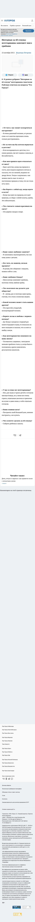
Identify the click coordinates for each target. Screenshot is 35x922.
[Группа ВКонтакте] (3, 779)
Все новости (4, 25)
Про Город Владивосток (8, 766)
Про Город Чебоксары (8, 726)
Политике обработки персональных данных (9, 34)
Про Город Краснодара (8, 770)
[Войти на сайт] (32, 20)
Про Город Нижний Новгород (10, 759)
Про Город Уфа (6, 755)
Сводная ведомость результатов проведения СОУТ (15, 802)
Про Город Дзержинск (8, 763)
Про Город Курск (6, 748)
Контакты (4, 799)
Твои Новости (5, 744)
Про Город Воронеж (7, 737)
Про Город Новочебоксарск (9, 729)
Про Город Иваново (7, 740)
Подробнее (5, 862)
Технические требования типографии (12, 788)
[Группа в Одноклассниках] (6, 779)
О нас (3, 795)
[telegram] (21, 435)
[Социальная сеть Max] (25, 75)
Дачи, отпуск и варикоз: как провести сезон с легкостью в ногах (17, 481)
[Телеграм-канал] (9, 75)
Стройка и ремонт (15, 25)
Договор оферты (6, 785)
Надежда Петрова (23, 53)
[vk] (15, 435)
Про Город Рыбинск (7, 752)
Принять (28, 31)
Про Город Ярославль (8, 733)
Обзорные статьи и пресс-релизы (11, 792)
